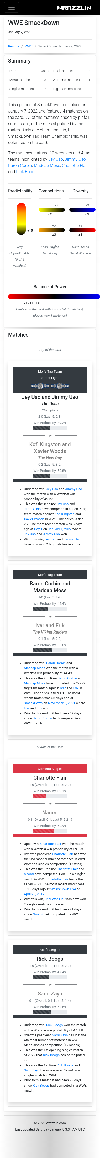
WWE (29, 46)
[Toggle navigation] (11, 7)
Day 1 (38, 529)
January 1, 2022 (59, 529)
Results (13, 46)
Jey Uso (55, 159)
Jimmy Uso (75, 159)
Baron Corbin (20, 165)
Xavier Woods (50, 451)
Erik (60, 625)
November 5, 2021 (61, 703)
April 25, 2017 (34, 894)
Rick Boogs (26, 171)
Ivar (39, 625)
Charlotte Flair (75, 165)
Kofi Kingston (45, 444)
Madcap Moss (47, 165)
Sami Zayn (50, 994)
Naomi (50, 812)
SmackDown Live (63, 889)
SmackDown (33, 703)
